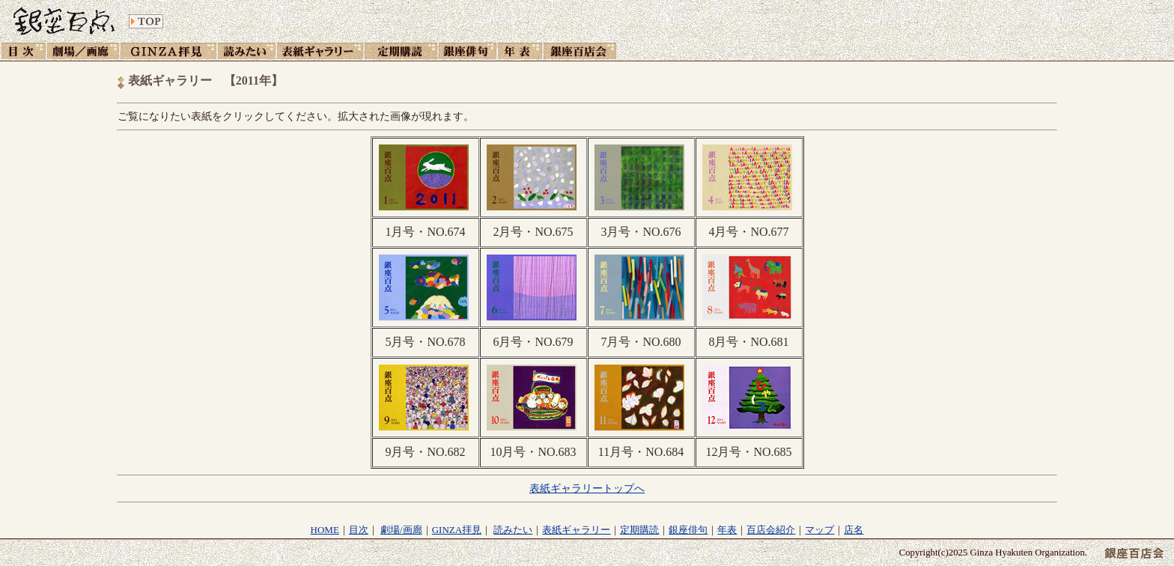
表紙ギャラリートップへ (587, 488)
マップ (819, 529)
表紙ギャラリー (576, 529)
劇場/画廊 (401, 529)
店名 (853, 529)
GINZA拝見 (456, 529)
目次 (358, 529)
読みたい (512, 529)
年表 (727, 529)
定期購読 (639, 529)
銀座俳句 (688, 529)
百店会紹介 (770, 529)
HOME (325, 529)
